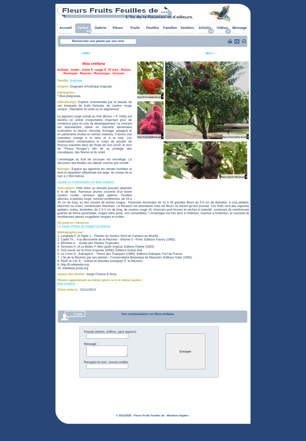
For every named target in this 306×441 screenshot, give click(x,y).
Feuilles (152, 28)
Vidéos (222, 28)
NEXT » (210, 53)
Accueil (66, 28)
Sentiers (187, 28)
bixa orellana (66, 283)
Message (239, 28)
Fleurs (118, 28)
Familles (170, 28)
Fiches (82, 28)
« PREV (85, 53)
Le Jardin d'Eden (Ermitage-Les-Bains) (83, 226)
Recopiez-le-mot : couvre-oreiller (106, 362)
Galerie (100, 28)
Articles (204, 28)
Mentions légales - (178, 415)
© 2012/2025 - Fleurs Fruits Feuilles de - (141, 415)
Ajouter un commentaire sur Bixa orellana (85, 182)
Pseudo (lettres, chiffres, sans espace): (110, 331)
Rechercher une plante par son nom (98, 41)
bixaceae (76, 80)
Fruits (135, 28)
